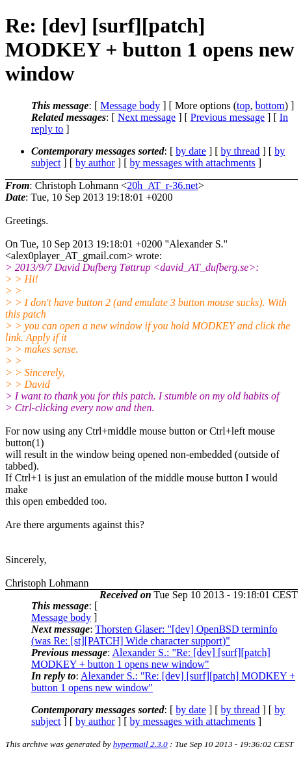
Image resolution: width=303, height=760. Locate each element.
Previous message (228, 117)
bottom (269, 105)
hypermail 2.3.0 (140, 744)
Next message (147, 117)
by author (95, 162)
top (243, 105)
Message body (130, 105)
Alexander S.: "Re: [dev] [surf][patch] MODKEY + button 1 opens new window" (150, 658)
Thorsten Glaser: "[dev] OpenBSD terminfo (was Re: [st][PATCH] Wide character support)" (154, 635)
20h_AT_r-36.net (162, 185)
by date (191, 151)
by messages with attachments (193, 162)
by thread (240, 151)
